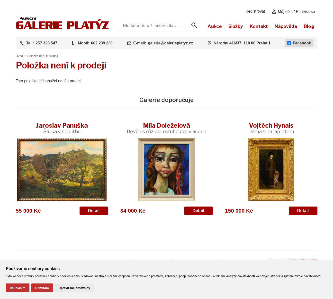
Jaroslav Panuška (62, 128)
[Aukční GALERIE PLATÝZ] (62, 28)
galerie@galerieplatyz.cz (170, 43)
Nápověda (285, 26)
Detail (94, 210)
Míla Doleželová (166, 128)
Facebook (299, 43)
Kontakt (259, 26)
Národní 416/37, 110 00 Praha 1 (242, 43)
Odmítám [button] (42, 288)
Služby (235, 26)
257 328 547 (46, 43)
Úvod (19, 56)
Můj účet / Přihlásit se (293, 11)
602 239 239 (102, 43)
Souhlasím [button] (18, 288)
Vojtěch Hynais (271, 128)
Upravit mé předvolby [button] (74, 288)
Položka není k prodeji (42, 56)
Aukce (214, 26)
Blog (309, 26)
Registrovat (255, 11)
